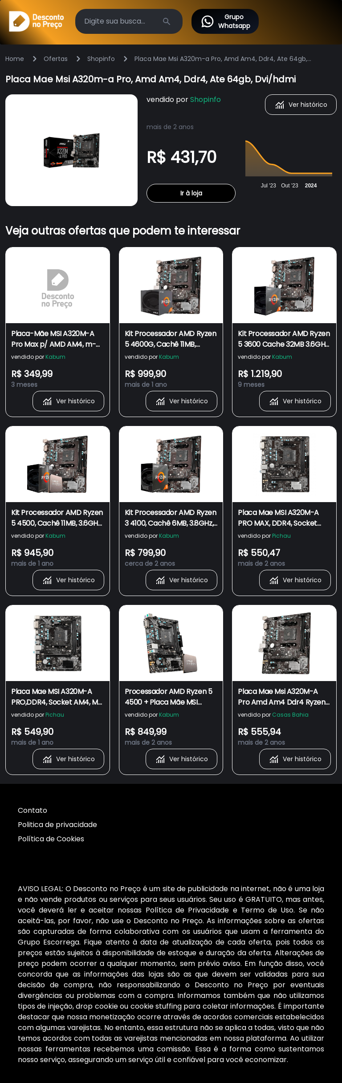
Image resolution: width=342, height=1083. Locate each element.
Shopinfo (101, 58)
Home (14, 58)
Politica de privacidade (57, 824)
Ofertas (56, 58)
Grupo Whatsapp (225, 21)
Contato (32, 810)
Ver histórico (300, 104)
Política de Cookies (51, 839)
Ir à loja (191, 193)
